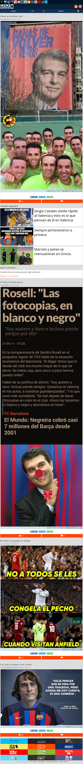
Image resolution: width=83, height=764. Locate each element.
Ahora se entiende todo (11, 16)
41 (20, 657)
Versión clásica (63, 761)
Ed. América (41, 761)
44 (20, 201)
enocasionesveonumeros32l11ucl (11, 667)
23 (20, 535)
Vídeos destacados (52, 761)
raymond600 (5, 19)
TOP (32, 11)
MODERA (61, 11)
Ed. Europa (33, 761)
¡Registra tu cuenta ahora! (9, 276)
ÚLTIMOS (13, 11)
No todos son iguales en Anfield (15, 540)
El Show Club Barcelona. (11, 282)
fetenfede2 (5, 285)
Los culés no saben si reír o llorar (16, 664)
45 (20, 734)
